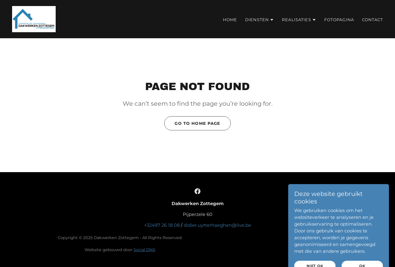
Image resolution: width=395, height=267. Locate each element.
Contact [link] (372, 19)
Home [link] (230, 19)
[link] (34, 19)
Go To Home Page (197, 123)
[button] (259, 20)
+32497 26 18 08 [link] (162, 225)
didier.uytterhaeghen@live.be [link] (217, 225)
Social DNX (144, 249)
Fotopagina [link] (339, 19)
